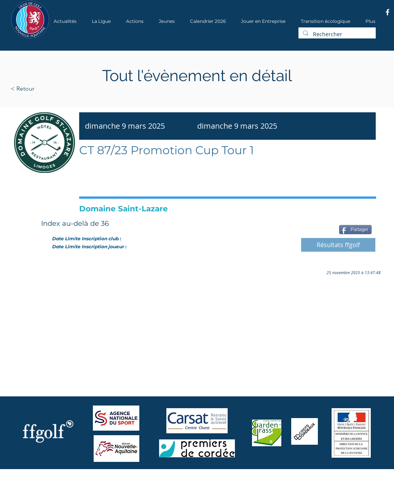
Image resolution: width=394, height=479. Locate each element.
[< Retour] (47, 88)
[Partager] (355, 229)
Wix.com (113, 476)
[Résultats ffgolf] (338, 245)
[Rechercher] (336, 34)
